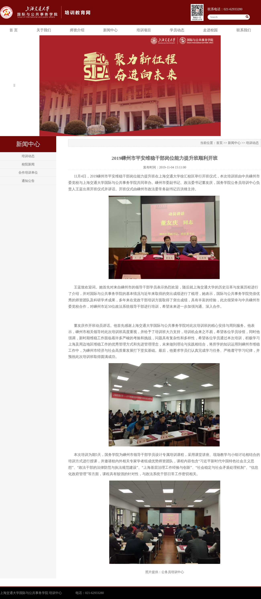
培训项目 (144, 30)
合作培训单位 (28, 172)
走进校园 (210, 30)
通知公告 (28, 180)
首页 (219, 143)
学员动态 (177, 30)
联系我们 (244, 30)
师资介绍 (77, 30)
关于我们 (44, 30)
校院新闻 (28, 164)
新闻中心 (110, 30)
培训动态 (28, 156)
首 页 (13, 30)
